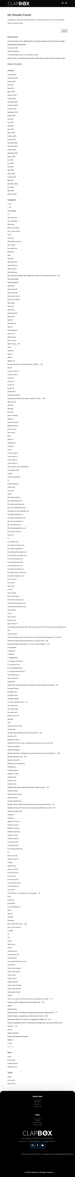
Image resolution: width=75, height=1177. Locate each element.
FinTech (10, 589)
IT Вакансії (11, 654)
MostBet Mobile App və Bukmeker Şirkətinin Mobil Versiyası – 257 (28, 787)
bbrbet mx (11, 419)
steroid (10, 948)
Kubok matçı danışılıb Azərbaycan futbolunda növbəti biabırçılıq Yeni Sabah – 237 (33, 685)
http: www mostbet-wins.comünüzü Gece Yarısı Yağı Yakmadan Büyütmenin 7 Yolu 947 (34, 637)
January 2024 (12, 98)
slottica (10, 941)
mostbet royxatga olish (15, 811)
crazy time (11, 490)
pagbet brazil (12, 866)
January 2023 (12, 139)
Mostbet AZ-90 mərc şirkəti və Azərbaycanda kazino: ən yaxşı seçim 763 (30, 743)
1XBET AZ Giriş (12, 269)
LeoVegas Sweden (13, 698)
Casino (10, 449)
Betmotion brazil (13, 426)
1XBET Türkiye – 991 (14, 344)
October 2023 (12, 109)
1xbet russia (11, 333)
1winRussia (11, 252)
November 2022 (12, 146)
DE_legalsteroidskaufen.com (16, 518)
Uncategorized (12, 958)
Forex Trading (12, 593)
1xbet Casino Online (14, 299)
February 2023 (12, 136)
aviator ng (11, 388)
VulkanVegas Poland (14, 992)
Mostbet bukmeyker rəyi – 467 (17, 756)
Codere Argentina (13, 484)
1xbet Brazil (11, 286)
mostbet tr (11, 814)
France (10, 613)
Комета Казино (12, 1009)
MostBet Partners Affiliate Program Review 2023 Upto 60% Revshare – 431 (31, 804)
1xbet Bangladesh (13, 282)
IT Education (11, 651)
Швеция (10, 1040)
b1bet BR (10, 405)
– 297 (9, 204)
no (8, 852)
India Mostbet (12, 647)
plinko (9, 910)
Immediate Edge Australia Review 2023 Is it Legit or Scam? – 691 (28, 640)
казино (10, 1006)
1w (8, 214)
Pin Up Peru (11, 890)
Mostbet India (12, 777)
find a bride (11, 582)
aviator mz (11, 385)
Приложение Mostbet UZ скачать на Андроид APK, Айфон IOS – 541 (29, 1019)
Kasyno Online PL (13, 678)
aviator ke (11, 381)
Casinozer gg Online (14, 477)
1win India (11, 238)
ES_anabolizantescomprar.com (17, 552)
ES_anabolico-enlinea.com (16, 545)
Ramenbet (11, 920)
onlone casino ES (13, 859)
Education (11, 535)
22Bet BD (10, 350)
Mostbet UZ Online (13, 828)
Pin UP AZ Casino (13, 872)
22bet (9, 347)
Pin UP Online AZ (13, 886)
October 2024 (12, 74)
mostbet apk (11, 729)
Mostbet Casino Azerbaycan (16, 763)
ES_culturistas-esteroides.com (17, 555)
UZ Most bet (11, 965)
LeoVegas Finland (13, 688)
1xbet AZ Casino (12, 265)
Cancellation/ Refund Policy (62, 1154)
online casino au (13, 855)
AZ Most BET (12, 391)
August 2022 (11, 156)
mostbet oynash (13, 797)
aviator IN (11, 378)
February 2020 (12, 194)
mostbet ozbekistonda (14, 801)
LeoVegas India (12, 692)
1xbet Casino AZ (12, 289)
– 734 (9, 207)
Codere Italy (11, 487)
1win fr (10, 234)
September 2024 (13, 78)
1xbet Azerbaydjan (13, 279)
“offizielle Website (13, 51)
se (8, 934)
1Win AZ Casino (12, 217)
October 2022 (12, 150)
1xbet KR (10, 320)
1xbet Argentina (12, 262)
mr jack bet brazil (13, 842)
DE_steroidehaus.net (14, 524)
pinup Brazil (11, 903)
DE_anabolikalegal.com (15, 501)
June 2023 (11, 122)
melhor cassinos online (15, 726)
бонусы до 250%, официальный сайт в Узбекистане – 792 (26, 1002)
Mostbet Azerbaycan (14, 750)
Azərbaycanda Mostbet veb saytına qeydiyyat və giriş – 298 (26, 398)
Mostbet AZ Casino (13, 739)
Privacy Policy (27, 1154)
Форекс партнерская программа (18, 1036)
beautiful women (13, 422)
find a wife (11, 586)
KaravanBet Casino (13, 675)
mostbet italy (12, 780)
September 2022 (13, 153)
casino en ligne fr (13, 453)
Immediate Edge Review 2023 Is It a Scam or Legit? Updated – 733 (28, 644)
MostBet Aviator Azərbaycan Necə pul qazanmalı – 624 (25, 733)
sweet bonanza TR (13, 954)
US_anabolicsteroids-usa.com (17, 961)
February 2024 (12, 95)
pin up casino (12, 876)
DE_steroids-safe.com (14, 531)
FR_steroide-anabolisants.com (17, 606)
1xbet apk (10, 258)
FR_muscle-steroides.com (16, 600)
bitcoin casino (12, 429)
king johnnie (11, 681)
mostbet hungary (13, 770)
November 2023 (12, 105)
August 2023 (11, 115)
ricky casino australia (14, 927)
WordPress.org (12, 1067)
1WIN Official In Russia (15, 241)
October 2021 (12, 177)
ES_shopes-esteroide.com (16, 569)
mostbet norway (13, 791)
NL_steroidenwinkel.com (15, 849)
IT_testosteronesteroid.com (16, 671)
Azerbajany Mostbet (14, 395)
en (8, 538)
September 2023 (13, 112)
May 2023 (11, 126)
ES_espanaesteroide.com (15, 562)
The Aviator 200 (12, 48)
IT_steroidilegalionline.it (15, 668)
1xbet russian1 (12, 340)
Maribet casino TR (13, 716)
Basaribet (11, 412)
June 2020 (11, 187)
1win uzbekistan (12, 248)
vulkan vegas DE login (14, 985)
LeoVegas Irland (13, 695)
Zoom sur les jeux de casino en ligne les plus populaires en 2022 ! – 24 (30, 999)
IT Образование (13, 658)
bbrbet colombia (13, 415)
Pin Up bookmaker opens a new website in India (23, 55)
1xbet (9, 255)
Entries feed (11, 1060)
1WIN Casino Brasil (13, 228)
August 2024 (11, 81)
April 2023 (11, 129)
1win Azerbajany (12, 221)
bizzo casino (11, 432)
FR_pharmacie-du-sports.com (17, 603)
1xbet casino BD (12, 292)
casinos (10, 473)
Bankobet (10, 408)
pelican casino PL (13, 869)
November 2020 (12, 184)
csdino (10, 494)
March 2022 (11, 173)
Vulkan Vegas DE (13, 982)
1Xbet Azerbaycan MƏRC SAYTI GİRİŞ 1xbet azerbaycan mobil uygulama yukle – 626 (34, 275)
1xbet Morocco (12, 323)
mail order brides (13, 709)
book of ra (11, 439)
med (9, 722)
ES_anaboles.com (13, 542)
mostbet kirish (12, 784)
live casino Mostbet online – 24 (17, 702)
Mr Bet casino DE (13, 838)
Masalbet (10, 719)
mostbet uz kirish (13, 825)
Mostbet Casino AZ (13, 760)
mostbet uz (11, 818)
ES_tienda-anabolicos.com (16, 576)
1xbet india (11, 310)
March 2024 (11, 92)
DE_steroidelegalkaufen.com (16, 528)
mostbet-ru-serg (13, 835)
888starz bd (11, 361)
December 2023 (12, 102)
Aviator (10, 368)
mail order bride (13, 705)
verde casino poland (14, 971)
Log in (9, 1056)
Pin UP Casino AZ (13, 879)
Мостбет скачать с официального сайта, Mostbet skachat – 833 (28, 1016)
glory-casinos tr (12, 623)
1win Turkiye (11, 245)
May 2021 (10, 180)
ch (8, 480)
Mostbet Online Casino (15, 794)
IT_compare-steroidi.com (15, 661)
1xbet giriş (11, 306)
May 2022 (11, 167)
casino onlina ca (13, 456)
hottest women (12, 634)
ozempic (10, 862)
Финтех (10, 1029)
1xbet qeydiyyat (12, 330)
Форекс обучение (13, 1033)
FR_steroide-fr (12, 610)
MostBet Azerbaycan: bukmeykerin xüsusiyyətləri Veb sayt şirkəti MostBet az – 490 (34, 753)
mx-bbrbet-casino (13, 845)
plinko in (10, 913)
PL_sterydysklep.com (14, 907)
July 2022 (10, 160)
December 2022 (12, 143)
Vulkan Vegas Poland (14, 988)
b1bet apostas (12, 402)
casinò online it (12, 463)
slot (9, 937)
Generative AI (12, 620)
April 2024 (11, 88)
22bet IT (10, 354)
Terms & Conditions (42, 1154)
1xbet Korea (11, 316)
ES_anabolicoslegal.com (15, 548)
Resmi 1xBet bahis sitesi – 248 (17, 924)
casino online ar (13, 460)
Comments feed (12, 1063)
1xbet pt (10, 327)
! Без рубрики (12, 211)
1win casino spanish (14, 231)
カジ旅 (10, 1043)
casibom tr (11, 446)
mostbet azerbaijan (14, 746)
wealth (10, 995)
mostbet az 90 (12, 736)
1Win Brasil (11, 224)
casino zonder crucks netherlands (18, 466)
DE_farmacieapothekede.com (17, 507)
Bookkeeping (12, 443)
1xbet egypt (11, 303)
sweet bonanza (12, 951)
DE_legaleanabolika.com (15, 514)
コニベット (11, 1046)
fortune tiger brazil (13, 596)
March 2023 (11, 132)
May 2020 (11, 190)
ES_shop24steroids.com (15, 565)
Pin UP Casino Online (14, 883)
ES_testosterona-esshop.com (17, 572)
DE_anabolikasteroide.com (16, 504)
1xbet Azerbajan (12, 272)
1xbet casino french (14, 296)
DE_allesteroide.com (14, 497)
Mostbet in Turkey (13, 774)
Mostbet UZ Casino (14, 821)
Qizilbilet (10, 917)
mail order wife (12, 712)
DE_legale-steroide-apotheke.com (18, 511)
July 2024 (10, 85)
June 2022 (11, 163)
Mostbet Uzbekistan (14, 832)
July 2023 (10, 119)
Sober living (11, 944)
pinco (9, 896)
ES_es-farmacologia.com (15, 559)
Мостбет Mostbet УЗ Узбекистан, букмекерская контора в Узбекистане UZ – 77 (32, 1012)
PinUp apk (11, 900)
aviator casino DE (13, 371)
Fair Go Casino (12, 579)
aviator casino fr (13, 374)
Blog (9, 436)
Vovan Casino (12, 975)
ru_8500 (10, 930)
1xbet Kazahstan (12, 313)
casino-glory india (13, 470)
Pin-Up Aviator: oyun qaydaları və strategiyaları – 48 (24, 893)
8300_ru (10, 357)
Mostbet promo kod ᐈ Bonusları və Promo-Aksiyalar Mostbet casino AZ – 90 (31, 808)
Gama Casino (12, 617)
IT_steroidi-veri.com (14, 664)
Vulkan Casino (12, 978)
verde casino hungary (14, 968)
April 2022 (11, 170)
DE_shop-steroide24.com (15, 521)
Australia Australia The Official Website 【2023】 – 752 (25, 364)
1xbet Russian (12, 337)
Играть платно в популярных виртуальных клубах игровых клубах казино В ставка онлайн (36, 58)
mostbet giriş (12, 767)
